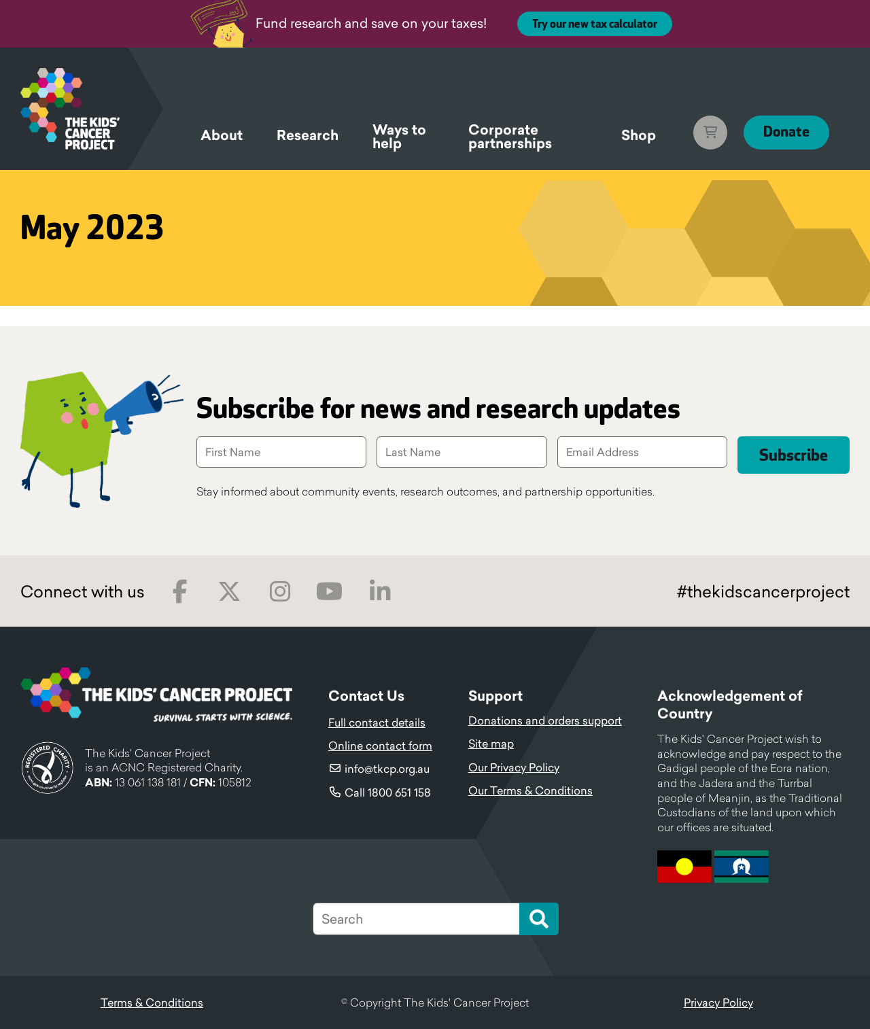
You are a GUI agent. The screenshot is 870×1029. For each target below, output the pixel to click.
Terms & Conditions (152, 1002)
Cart (709, 133)
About (222, 135)
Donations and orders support (545, 720)
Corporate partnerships (510, 139)
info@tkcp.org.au (387, 768)
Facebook (179, 591)
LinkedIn (379, 591)
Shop (637, 135)
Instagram (279, 591)
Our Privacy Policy (513, 767)
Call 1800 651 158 (388, 792)
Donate (786, 132)
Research (307, 135)
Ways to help (399, 139)
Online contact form (380, 745)
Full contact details (376, 722)
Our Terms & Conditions (530, 790)
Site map (491, 743)
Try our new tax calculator (594, 24)
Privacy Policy (718, 1002)
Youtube (329, 591)
